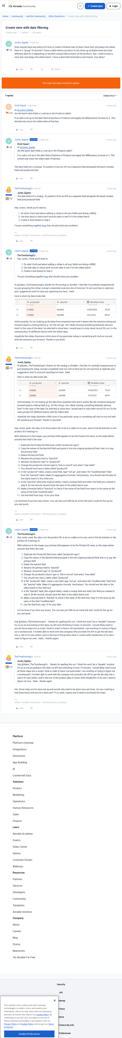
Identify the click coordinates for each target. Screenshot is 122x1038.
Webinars (18, 866)
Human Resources (23, 808)
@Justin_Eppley (25, 110)
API (61, 992)
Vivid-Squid (20, 105)
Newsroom (19, 950)
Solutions (18, 781)
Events (16, 840)
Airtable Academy (23, 833)
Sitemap (61, 1000)
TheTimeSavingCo (23, 188)
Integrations (20, 749)
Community (17, 16)
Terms (61, 1016)
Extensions (19, 756)
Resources (19, 872)
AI (14, 769)
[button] (3, 6)
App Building (20, 762)
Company (18, 918)
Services (17, 885)
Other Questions (56, 16)
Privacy (61, 1008)
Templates (18, 905)
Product (17, 788)
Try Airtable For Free (24, 957)
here (44, 225)
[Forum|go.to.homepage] (22, 6)
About (16, 924)
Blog (15, 937)
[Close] (54, 1012)
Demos (17, 853)
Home (5, 16)
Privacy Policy (10, 1036)
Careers (17, 931)
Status (16, 944)
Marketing (18, 794)
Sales (16, 814)
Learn (16, 827)
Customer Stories (22, 860)
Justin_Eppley (21, 42)
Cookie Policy (43, 1027)
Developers (19, 892)
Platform (18, 736)
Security (61, 984)
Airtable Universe (22, 912)
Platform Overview (23, 742)
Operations (19, 801)
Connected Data (22, 775)
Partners (17, 879)
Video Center (20, 846)
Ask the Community (35, 16)
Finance (17, 821)
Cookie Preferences (61, 1033)
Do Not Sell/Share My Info (61, 1025)
